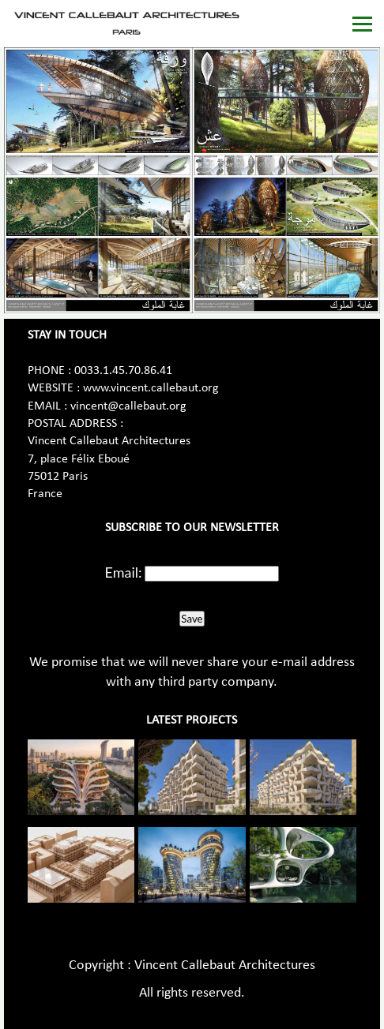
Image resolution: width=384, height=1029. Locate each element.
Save (191, 618)
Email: (123, 572)
